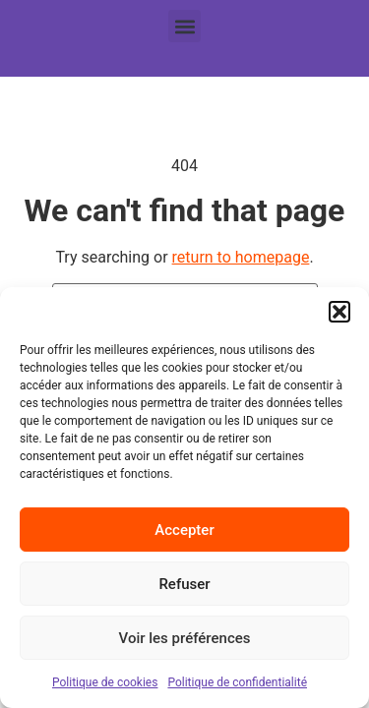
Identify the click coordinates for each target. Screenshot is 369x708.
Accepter (184, 530)
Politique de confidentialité (237, 682)
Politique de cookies (104, 682)
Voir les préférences (185, 638)
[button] (339, 312)
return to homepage (241, 257)
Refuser (184, 584)
